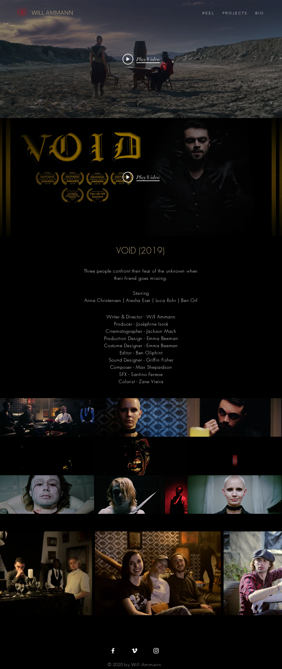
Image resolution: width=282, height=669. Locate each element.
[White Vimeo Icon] (134, 650)
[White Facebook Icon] (113, 650)
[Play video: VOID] (141, 177)
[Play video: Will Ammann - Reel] (141, 59)
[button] (234, 13)
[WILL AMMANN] (52, 12)
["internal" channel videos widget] (141, 59)
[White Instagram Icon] (156, 650)
